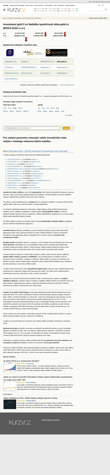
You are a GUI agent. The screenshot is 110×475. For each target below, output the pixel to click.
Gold (55, 5)
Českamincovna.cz (12, 73)
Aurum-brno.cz (26, 73)
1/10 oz (18, 111)
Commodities (31, 382)
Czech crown (29, 5)
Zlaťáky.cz (25, 62)
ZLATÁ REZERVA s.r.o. (15, 166)
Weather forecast (105, 1)
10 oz (20, 108)
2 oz (9, 108)
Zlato (58, 9)
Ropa (58, 11)
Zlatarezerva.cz (62, 67)
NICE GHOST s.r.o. (14, 162)
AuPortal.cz (9, 67)
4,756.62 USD (38, 36)
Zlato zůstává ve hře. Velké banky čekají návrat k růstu (30, 398)
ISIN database (96, 1)
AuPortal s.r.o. (12, 164)
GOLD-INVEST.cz (11, 79)
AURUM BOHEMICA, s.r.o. (16, 180)
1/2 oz (5, 111)
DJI (46, 11)
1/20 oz (25, 111)
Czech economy (39, 5)
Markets (11, 18)
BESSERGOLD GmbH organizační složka (22, 169)
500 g (57, 111)
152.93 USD (39, 33)
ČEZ (69, 9)
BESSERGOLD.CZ (48, 62)
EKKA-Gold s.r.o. (13, 185)
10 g (52, 108)
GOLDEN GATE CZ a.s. (15, 176)
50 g (39, 111)
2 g (43, 108)
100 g (45, 111)
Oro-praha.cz (45, 73)
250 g (51, 111)
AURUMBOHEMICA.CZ (30, 67)
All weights (69, 115)
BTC (46, 9)
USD (35, 11)
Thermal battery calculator (50, 420)
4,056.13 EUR (58, 36)
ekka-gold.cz (31, 185)
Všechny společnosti (67, 85)
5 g (47, 108)
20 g (57, 108)
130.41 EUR (58, 33)
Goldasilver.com (11, 62)
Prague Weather (70, 5)
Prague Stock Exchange (17, 5)
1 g (39, 108)
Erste (69, 11)
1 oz (4, 108)
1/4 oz (12, 111)
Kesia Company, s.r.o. (15, 171)
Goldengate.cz (62, 73)
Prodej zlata (38, 18)
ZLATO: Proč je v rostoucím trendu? (21, 361)
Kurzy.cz (5, 18)
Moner (90, 1)
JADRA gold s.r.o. (13, 187)
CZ (99, 5)
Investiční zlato (30, 18)
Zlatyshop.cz (45, 67)
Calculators (61, 5)
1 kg (62, 111)
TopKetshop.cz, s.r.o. (14, 183)
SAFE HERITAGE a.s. (15, 159)
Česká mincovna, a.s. (14, 173)
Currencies (30, 363)
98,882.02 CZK (19, 36)
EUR (35, 9)
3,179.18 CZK (20, 33)
